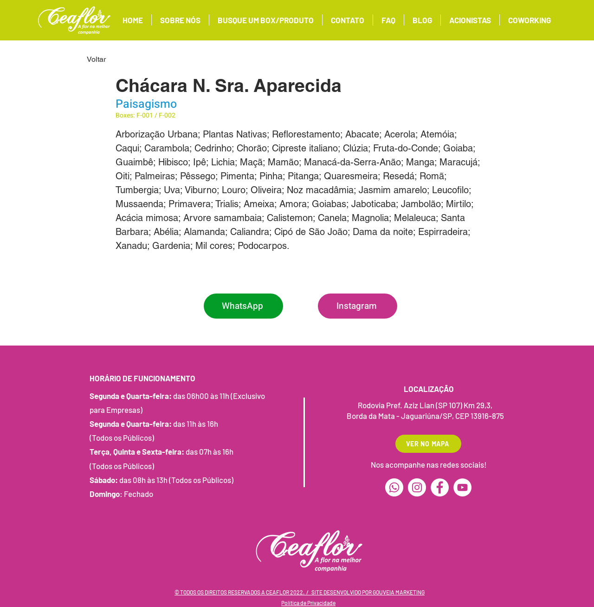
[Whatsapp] (394, 487)
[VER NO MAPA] (428, 444)
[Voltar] (117, 59)
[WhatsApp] (243, 306)
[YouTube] (462, 487)
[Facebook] (440, 487)
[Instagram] (357, 306)
